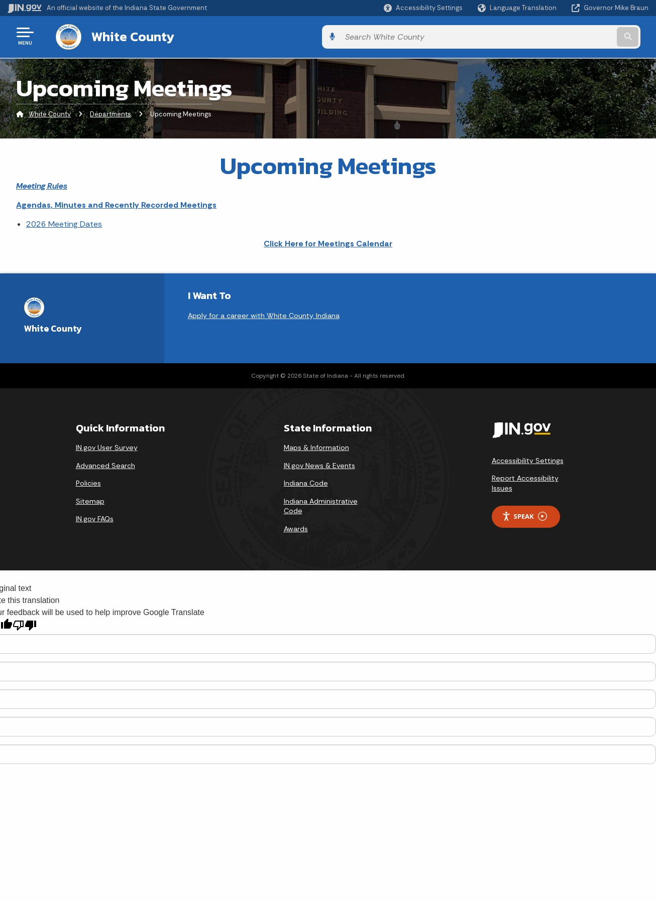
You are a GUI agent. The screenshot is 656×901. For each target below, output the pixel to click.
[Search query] (575, 36)
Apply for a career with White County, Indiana (264, 313)
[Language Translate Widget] (518, 8)
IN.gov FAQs (95, 517)
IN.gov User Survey (107, 445)
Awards (296, 526)
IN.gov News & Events (319, 463)
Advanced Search (105, 463)
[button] (423, 8)
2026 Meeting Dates (64, 222)
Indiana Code (306, 481)
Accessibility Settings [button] (528, 458)
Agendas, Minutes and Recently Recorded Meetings (116, 203)
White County (122, 35)
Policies (88, 481)
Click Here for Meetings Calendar (328, 241)
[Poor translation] (25, 624)
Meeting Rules (41, 184)
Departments (110, 112)
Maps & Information (316, 445)
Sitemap (90, 499)
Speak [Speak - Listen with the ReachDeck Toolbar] (524, 514)
